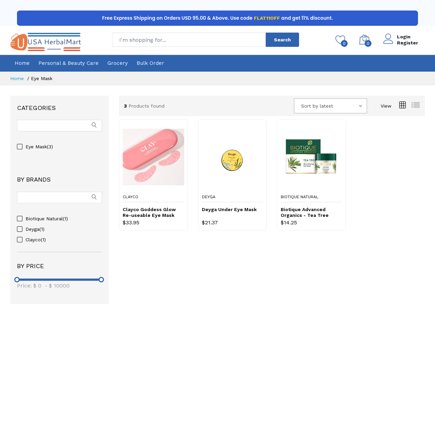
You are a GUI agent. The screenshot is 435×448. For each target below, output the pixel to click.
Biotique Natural (299, 196)
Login (404, 36)
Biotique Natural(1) (46, 218)
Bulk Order (150, 63)
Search (282, 39)
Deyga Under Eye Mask (229, 209)
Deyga (208, 196)
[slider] (17, 279)
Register (407, 42)
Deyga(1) (35, 229)
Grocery (117, 63)
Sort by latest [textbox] (317, 106)
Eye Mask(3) (39, 146)
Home (22, 63)
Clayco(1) (35, 239)
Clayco (130, 196)
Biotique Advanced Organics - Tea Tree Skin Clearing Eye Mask (309, 212)
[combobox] (330, 105)
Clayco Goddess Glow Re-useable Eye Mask (149, 212)
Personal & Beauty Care (68, 63)
